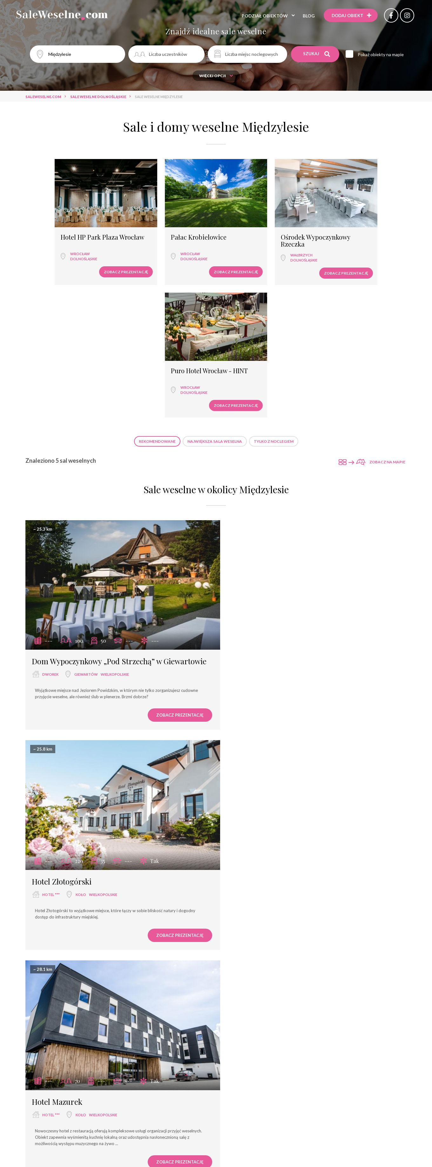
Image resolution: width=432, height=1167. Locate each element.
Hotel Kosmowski (61, 956)
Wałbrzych (246, 245)
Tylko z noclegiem (274, 299)
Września (276, 749)
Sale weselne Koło (243, 1113)
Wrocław (54, 245)
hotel (245, 749)
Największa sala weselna (214, 299)
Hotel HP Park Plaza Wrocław (64, 231)
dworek (50, 536)
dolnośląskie (58, 250)
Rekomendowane (157, 299)
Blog (307, 15)
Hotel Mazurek (57, 736)
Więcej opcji (216, 75)
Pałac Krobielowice (158, 227)
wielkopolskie (115, 536)
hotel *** (247, 526)
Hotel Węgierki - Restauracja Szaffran (293, 736)
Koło (277, 526)
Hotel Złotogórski (258, 512)
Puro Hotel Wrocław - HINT (359, 227)
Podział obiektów (263, 15)
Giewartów (86, 536)
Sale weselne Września (192, 1113)
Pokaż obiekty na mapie (381, 54)
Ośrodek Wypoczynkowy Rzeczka (260, 231)
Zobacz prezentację (86, 263)
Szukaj (316, 54)
